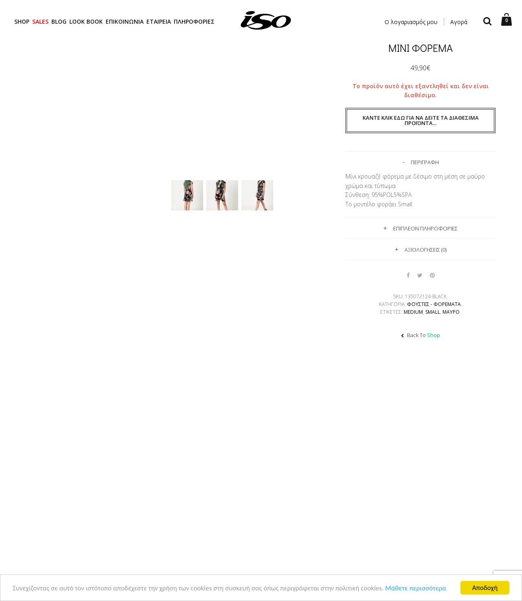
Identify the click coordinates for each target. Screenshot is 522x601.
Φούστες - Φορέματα (434, 304)
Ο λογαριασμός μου (411, 22)
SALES (40, 21)
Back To (420, 335)
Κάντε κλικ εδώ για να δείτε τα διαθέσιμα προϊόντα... (421, 120)
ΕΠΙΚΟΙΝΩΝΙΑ (125, 21)
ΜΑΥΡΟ (451, 311)
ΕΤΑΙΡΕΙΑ (158, 21)
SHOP (21, 21)
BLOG (58, 21)
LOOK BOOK (86, 21)
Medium (413, 311)
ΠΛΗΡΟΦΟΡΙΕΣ (194, 21)
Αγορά (458, 22)
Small (432, 311)
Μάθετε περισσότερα (415, 588)
